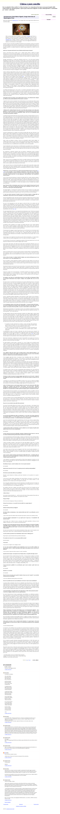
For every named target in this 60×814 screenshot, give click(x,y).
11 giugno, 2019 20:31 (8, 722)
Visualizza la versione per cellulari (21, 806)
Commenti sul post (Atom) (10, 808)
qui (23, 76)
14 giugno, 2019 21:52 (8, 800)
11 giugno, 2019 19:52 (8, 713)
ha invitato (28, 36)
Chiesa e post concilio (30, 4)
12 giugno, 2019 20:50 (8, 776)
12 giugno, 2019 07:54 (8, 749)
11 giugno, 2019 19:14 (8, 669)
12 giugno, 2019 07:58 (8, 757)
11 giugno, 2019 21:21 (8, 734)
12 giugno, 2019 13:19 (8, 765)
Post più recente (5, 804)
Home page (21, 804)
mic (5, 752)
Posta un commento (8, 802)
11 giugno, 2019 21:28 (8, 742)
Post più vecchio (36, 804)
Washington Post (15, 20)
